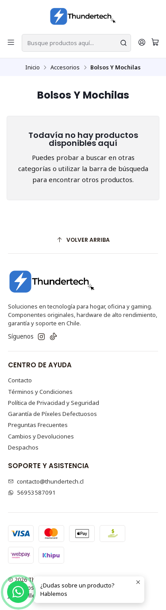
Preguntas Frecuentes (38, 425)
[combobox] (76, 43)
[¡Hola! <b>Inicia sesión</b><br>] (142, 43)
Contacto (20, 380)
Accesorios (65, 67)
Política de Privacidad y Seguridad (53, 403)
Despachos (23, 447)
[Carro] (155, 43)
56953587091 (32, 492)
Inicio (32, 67)
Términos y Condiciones (40, 392)
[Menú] (11, 43)
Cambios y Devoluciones (41, 436)
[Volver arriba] (83, 239)
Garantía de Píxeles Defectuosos (52, 414)
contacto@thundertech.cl (46, 481)
